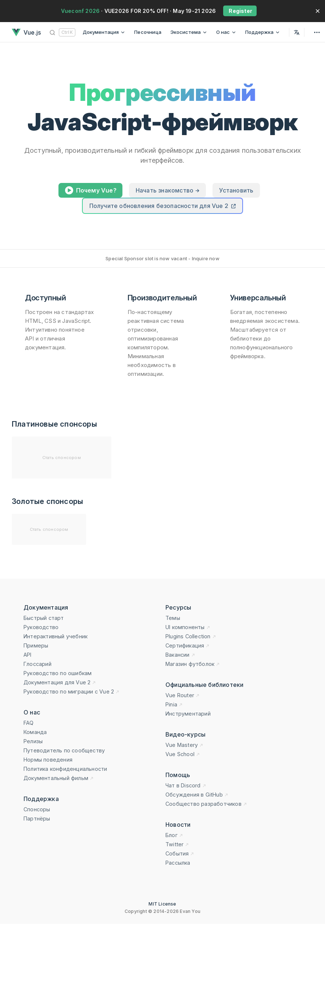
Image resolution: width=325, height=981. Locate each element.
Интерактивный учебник (56, 636)
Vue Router (182, 695)
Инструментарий (188, 713)
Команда (35, 732)
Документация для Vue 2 (60, 682)
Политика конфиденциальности (65, 769)
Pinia (174, 704)
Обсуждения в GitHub (196, 794)
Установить (236, 190)
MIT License (162, 904)
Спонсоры (37, 809)
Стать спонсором (61, 457)
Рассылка (177, 863)
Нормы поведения (48, 759)
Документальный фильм (59, 778)
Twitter (177, 844)
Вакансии (180, 655)
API (28, 655)
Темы (172, 618)
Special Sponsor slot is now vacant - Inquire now (162, 258)
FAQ (29, 723)
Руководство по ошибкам (58, 673)
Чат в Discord (185, 785)
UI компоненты (187, 627)
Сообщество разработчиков (206, 804)
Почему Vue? (91, 191)
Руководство (41, 627)
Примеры (36, 645)
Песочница (147, 32)
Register (240, 11)
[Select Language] (297, 32)
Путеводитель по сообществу (64, 750)
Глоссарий (37, 664)
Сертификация (187, 645)
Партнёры (37, 818)
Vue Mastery (184, 745)
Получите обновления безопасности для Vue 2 (162, 205)
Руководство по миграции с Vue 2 (71, 691)
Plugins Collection (190, 636)
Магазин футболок (192, 664)
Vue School (182, 754)
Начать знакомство (168, 190)
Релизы (33, 741)
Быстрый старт (44, 618)
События (179, 853)
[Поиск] (62, 32)
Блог (174, 835)
